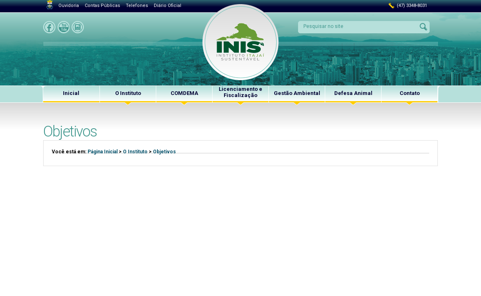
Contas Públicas (102, 5)
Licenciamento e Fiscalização (240, 92)
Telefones (137, 5)
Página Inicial (103, 152)
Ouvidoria (68, 5)
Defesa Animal (353, 93)
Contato (410, 93)
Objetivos (164, 152)
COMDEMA (184, 93)
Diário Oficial (167, 5)
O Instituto (128, 93)
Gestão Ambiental (297, 93)
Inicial (71, 93)
